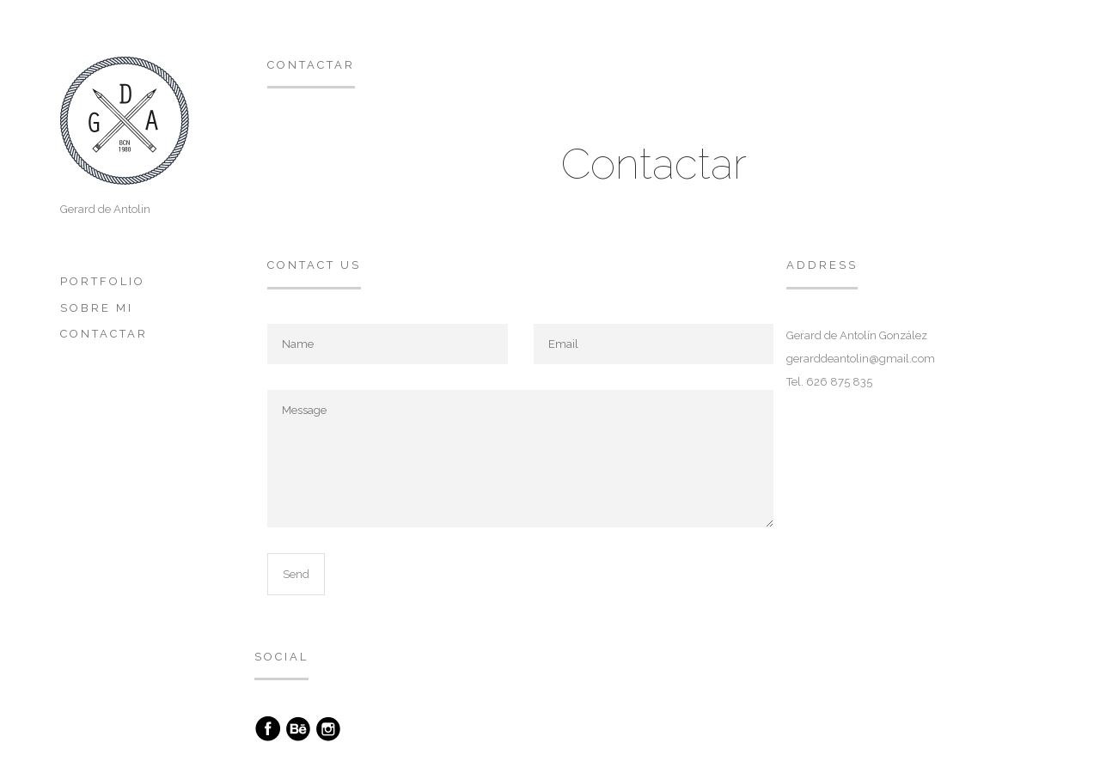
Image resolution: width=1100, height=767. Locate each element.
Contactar (104, 333)
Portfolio (102, 281)
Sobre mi (96, 307)
